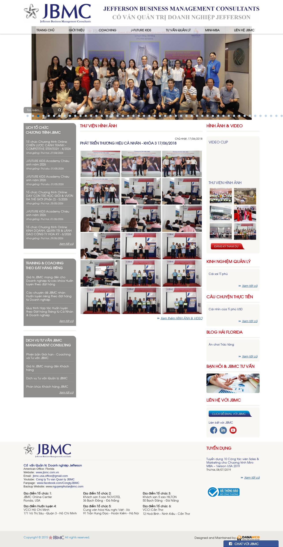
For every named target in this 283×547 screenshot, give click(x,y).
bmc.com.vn (51, 472)
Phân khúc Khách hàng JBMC (47, 386)
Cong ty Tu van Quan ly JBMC (55, 479)
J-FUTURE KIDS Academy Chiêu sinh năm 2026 (47, 162)
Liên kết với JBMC (221, 422)
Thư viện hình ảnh (98, 125)
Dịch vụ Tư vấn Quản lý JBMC (47, 378)
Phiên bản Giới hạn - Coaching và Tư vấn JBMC (48, 356)
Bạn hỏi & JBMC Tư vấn (230, 366)
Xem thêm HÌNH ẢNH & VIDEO (181, 318)
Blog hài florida (224, 332)
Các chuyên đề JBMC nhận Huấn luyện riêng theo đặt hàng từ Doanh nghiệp (48, 296)
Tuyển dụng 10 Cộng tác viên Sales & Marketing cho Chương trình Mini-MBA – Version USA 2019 (232, 462)
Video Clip (218, 141)
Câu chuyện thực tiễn (229, 296)
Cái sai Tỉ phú (218, 274)
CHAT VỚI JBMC (244, 543)
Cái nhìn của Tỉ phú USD (226, 309)
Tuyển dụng (218, 448)
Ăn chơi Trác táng (221, 344)
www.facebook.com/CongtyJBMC (58, 483)
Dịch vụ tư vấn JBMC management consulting (48, 342)
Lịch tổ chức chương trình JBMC (43, 129)
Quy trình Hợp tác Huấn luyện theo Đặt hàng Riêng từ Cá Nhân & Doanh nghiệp (49, 311)
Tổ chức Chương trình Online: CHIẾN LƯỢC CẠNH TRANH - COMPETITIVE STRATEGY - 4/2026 (48, 145)
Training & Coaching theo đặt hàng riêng (45, 265)
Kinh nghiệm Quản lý (228, 261)
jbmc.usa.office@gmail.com (50, 475)
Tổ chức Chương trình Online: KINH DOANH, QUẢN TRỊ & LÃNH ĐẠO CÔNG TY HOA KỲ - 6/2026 (49, 230)
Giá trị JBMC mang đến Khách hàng (47, 368)
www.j (39, 472)
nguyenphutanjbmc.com (67, 486)
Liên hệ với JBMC (223, 399)
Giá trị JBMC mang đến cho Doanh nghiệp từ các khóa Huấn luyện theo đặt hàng (49, 280)
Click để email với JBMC (229, 413)
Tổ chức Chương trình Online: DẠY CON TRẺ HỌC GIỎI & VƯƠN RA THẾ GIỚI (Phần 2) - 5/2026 (49, 195)
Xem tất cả (66, 243)
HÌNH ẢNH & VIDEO (224, 125)
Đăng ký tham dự (226, 246)
